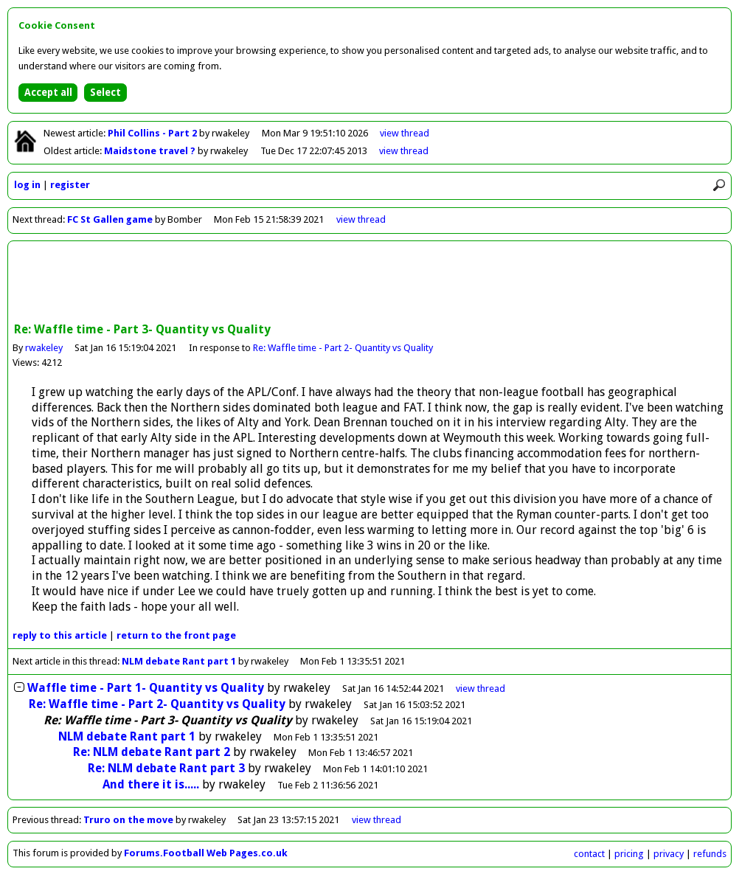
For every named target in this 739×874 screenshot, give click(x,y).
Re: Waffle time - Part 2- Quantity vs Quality (343, 347)
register (70, 184)
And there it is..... (151, 784)
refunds (709, 853)
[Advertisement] (369, 283)
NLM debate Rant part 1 (179, 661)
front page (176, 635)
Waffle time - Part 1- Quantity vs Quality (145, 688)
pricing (629, 853)
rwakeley (44, 347)
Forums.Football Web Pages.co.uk (206, 853)
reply (60, 635)
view (404, 133)
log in (27, 184)
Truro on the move (128, 819)
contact (589, 853)
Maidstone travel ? (151, 150)
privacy (668, 853)
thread (480, 688)
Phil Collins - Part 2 (153, 133)
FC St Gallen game (110, 219)
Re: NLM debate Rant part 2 (151, 752)
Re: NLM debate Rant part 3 (166, 768)
